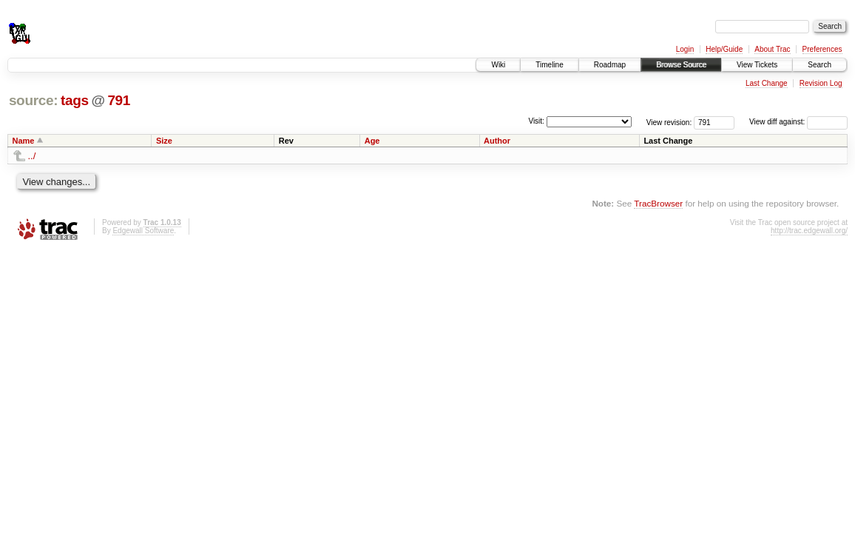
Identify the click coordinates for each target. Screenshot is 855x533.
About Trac (772, 49)
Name (24, 140)
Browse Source (681, 65)
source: (33, 100)
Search (819, 65)
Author (497, 140)
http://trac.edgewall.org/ (809, 231)
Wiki (498, 65)
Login (685, 49)
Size (164, 140)
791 (118, 100)
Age (372, 140)
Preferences (822, 49)
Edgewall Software (143, 231)
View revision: (669, 122)
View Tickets (757, 65)
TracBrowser (658, 203)
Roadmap (610, 65)
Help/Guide (724, 49)
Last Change (767, 83)
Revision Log (821, 83)
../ (32, 155)
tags (75, 100)
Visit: (536, 121)
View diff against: (798, 122)
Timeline (549, 65)
